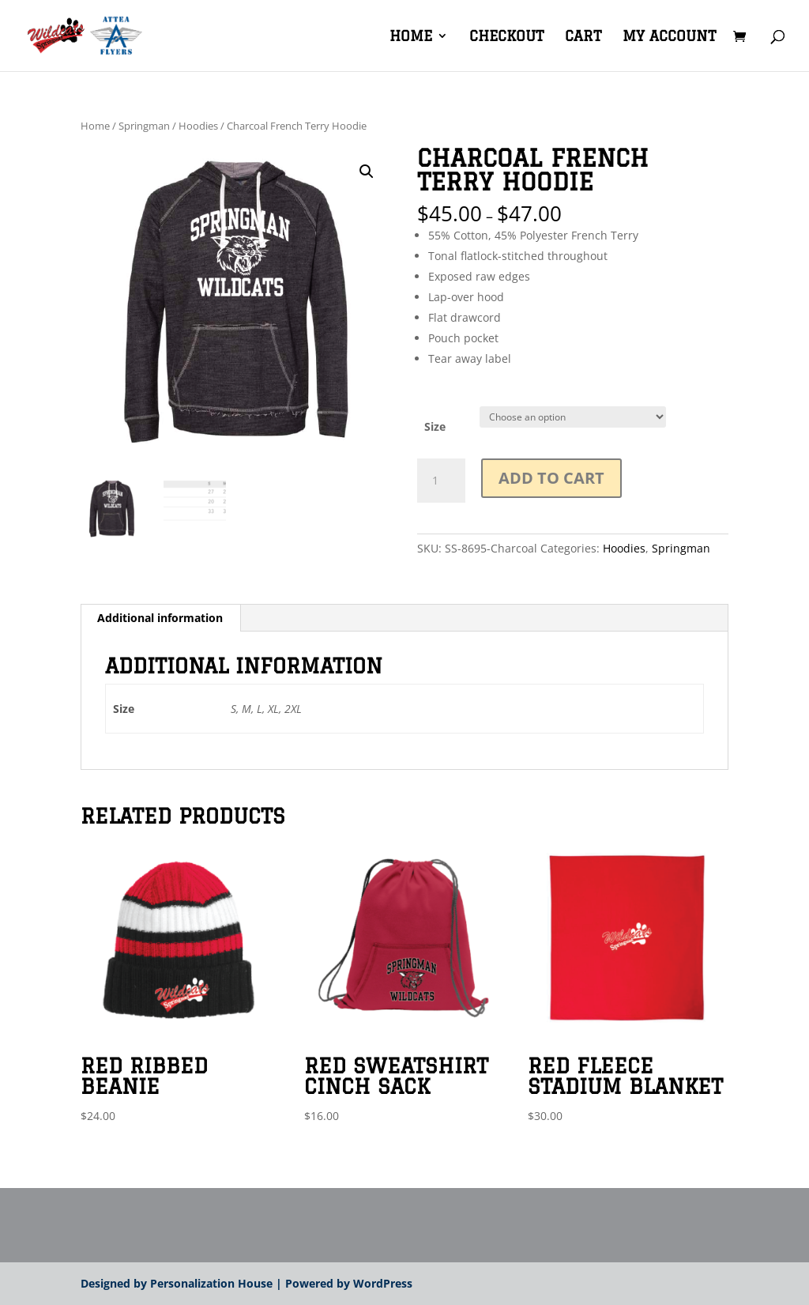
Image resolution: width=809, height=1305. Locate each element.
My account (669, 36)
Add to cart (551, 477)
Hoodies (198, 126)
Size (435, 426)
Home (410, 36)
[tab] (160, 618)
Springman (144, 126)
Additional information (160, 617)
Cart (583, 36)
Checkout (506, 36)
